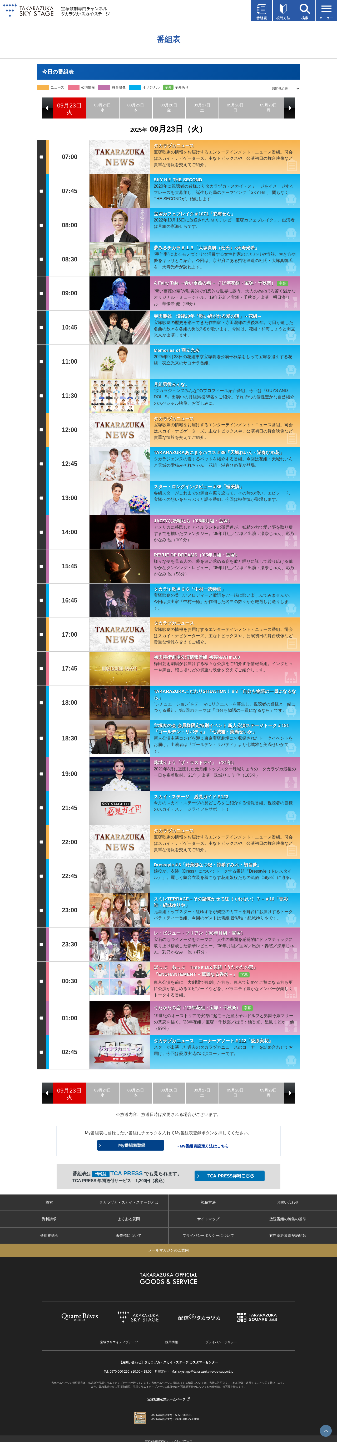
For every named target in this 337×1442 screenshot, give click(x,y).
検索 (49, 1202)
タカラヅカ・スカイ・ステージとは (128, 1202)
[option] (69, 108)
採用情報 (171, 1342)
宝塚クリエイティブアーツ (119, 1342)
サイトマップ (208, 1219)
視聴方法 (208, 1202)
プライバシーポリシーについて (208, 1235)
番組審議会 (49, 1235)
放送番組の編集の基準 (287, 1219)
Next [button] (289, 108)
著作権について (129, 1235)
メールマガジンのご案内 (168, 1250)
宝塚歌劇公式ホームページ (166, 1399)
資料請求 (49, 1219)
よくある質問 (129, 1219)
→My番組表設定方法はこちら (202, 1146)
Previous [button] (47, 108)
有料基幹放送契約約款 (287, 1235)
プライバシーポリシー (221, 1342)
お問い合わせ (288, 1202)
